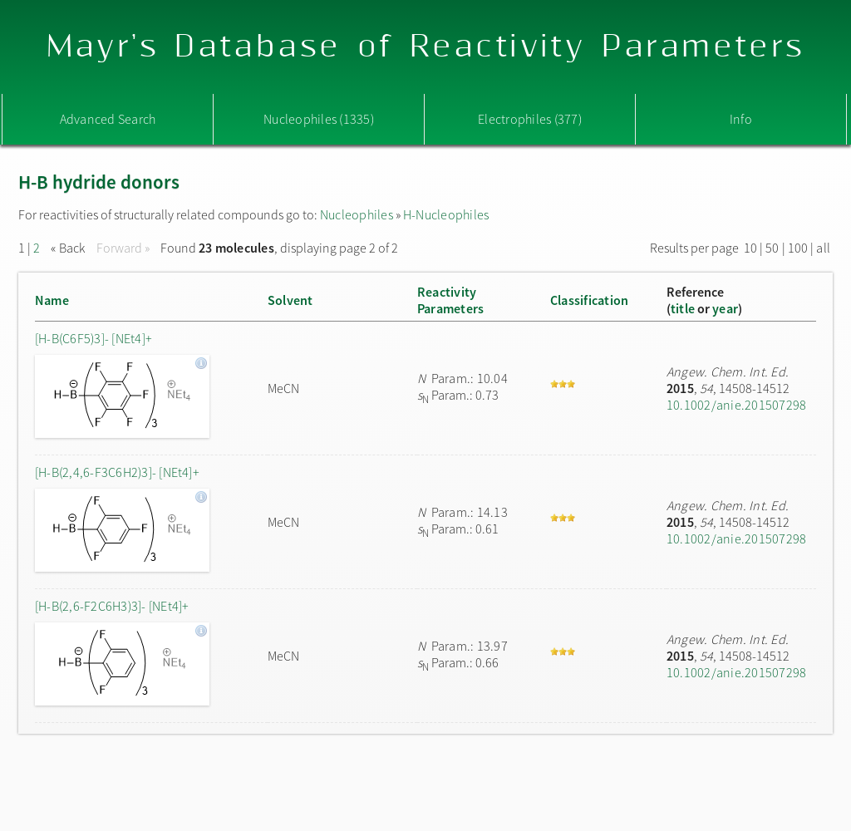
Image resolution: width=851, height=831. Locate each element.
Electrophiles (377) (530, 119)
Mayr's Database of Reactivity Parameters (426, 47)
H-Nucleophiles (446, 214)
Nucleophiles (356, 214)
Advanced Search (108, 119)
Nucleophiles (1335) (318, 119)
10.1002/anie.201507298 (736, 404)
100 (798, 247)
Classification (589, 300)
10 (750, 247)
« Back (69, 247)
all (823, 247)
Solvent (290, 300)
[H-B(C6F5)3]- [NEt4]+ (93, 338)
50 (772, 247)
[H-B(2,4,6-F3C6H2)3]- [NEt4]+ (117, 472)
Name (52, 300)
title (683, 308)
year (725, 308)
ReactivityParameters (450, 300)
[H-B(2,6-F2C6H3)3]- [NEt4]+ (112, 605)
